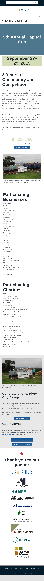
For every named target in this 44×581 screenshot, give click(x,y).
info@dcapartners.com (9, 435)
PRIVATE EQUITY (9, 568)
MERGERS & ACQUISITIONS (22, 568)
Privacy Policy (29, 573)
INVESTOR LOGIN (34, 568)
